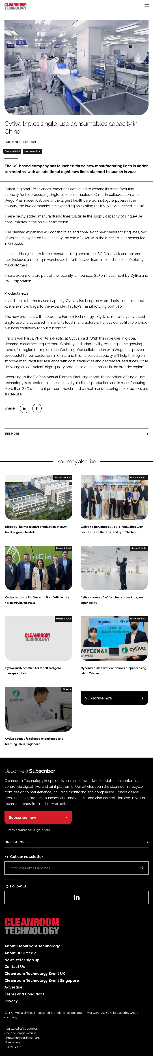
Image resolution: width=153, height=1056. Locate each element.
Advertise (13, 987)
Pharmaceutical (32, 151)
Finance (67, 689)
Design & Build (12, 151)
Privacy (11, 1001)
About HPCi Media (20, 953)
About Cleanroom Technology (32, 946)
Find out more (16, 842)
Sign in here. (42, 830)
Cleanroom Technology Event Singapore (41, 980)
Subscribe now (98, 698)
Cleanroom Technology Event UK (34, 974)
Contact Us (14, 967)
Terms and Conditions (24, 994)
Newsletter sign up (21, 960)
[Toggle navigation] (146, 6)
